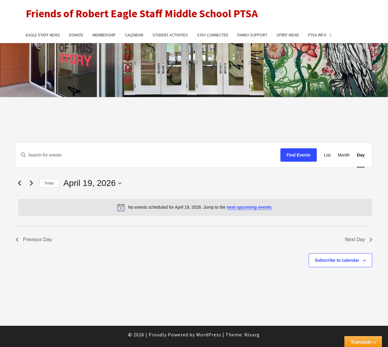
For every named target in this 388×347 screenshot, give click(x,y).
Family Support (252, 35)
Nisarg (252, 335)
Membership (104, 35)
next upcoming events (249, 207)
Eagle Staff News (43, 35)
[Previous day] (19, 183)
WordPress (208, 335)
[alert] (195, 207)
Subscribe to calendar (337, 260)
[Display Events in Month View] (344, 155)
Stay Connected (212, 35)
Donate (76, 35)
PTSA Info (317, 35)
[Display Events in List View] (327, 155)
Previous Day (34, 239)
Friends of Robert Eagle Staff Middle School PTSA (142, 13)
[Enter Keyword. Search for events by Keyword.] (148, 155)
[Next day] (31, 183)
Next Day (358, 239)
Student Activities (170, 35)
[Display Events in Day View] (361, 155)
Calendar (134, 35)
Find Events (298, 155)
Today (49, 183)
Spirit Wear (287, 35)
